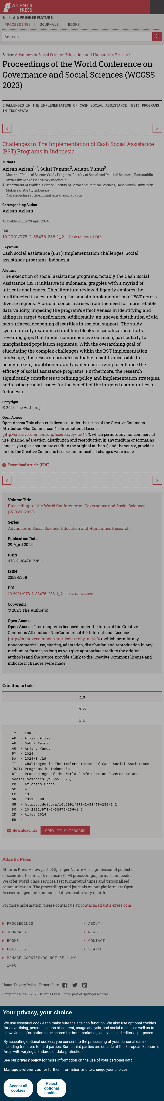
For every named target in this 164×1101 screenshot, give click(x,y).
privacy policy (29, 1060)
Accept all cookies (18, 1088)
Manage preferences (22, 1069)
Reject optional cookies (51, 1088)
